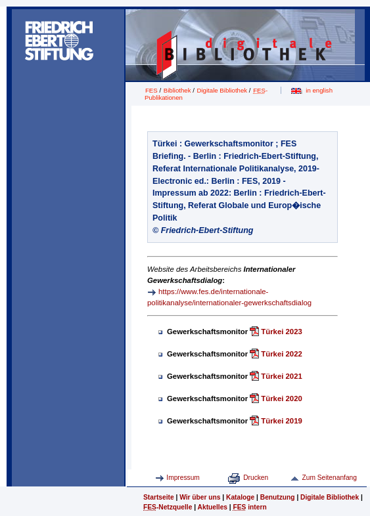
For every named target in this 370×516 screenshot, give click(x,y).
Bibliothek (177, 90)
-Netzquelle (167, 507)
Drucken (255, 477)
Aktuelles (212, 507)
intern (250, 507)
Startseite (158, 497)
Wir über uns (199, 497)
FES (151, 90)
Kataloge (240, 497)
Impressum (183, 477)
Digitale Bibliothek (222, 90)
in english (319, 90)
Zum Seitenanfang (329, 477)
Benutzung (277, 497)
